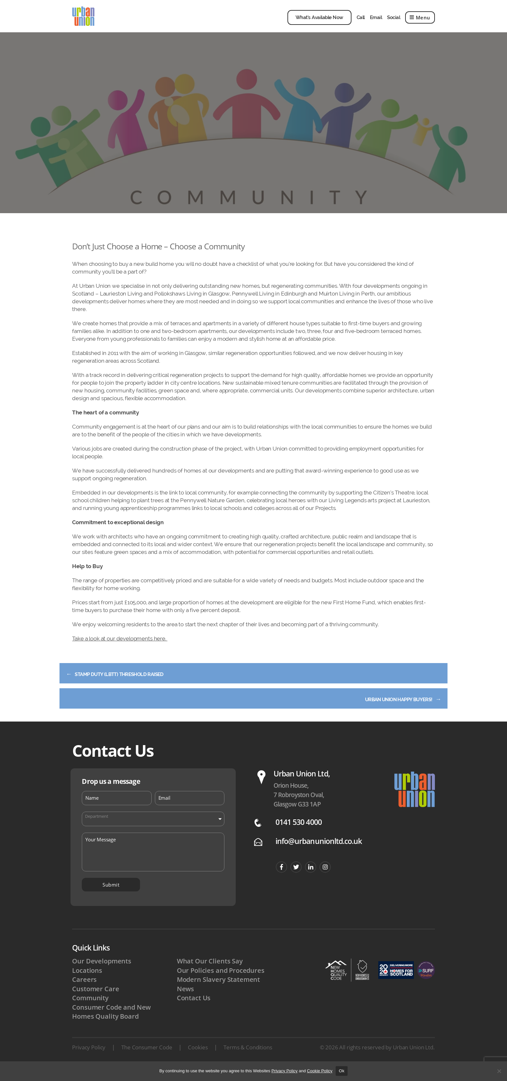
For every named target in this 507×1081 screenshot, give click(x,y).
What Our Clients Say (210, 972)
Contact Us (194, 1010)
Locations (87, 982)
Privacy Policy (88, 1060)
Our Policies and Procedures (222, 982)
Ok (341, 1070)
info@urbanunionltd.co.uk (318, 853)
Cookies (198, 1060)
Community (91, 1010)
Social (393, 22)
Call (361, 22)
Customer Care (96, 1000)
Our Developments (102, 972)
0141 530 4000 (298, 834)
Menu (420, 22)
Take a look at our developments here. (119, 648)
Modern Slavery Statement (219, 991)
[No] (499, 1071)
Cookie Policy (319, 1070)
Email (376, 22)
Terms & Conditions (247, 1060)
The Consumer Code (146, 1060)
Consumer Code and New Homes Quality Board (112, 1024)
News (185, 1000)
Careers (84, 991)
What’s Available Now (319, 22)
